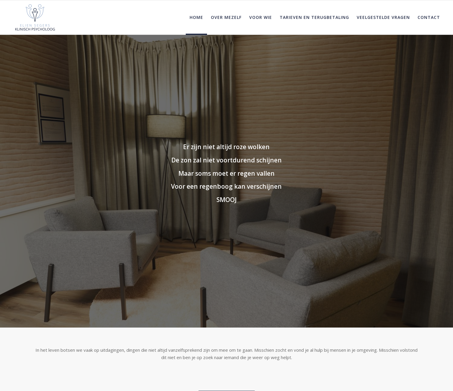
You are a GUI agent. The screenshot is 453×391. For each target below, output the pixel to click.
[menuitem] (196, 17)
